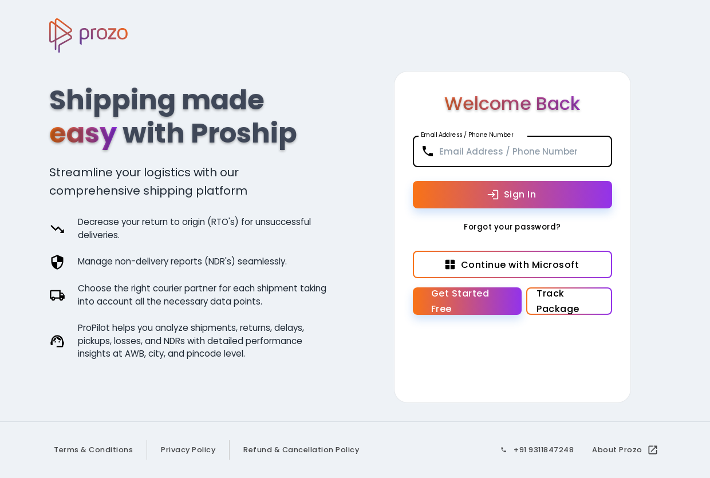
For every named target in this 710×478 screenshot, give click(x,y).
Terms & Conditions (93, 450)
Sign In (512, 194)
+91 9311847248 (543, 450)
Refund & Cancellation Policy (301, 450)
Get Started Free (467, 301)
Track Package (569, 301)
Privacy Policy (188, 450)
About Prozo (624, 450)
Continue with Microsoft (512, 264)
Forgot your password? (512, 228)
